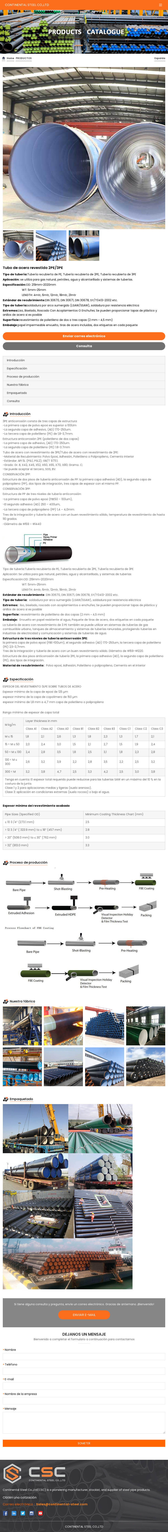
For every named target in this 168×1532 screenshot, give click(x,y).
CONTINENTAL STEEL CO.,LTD (27, 5)
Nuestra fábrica (17, 385)
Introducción (16, 360)
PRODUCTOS (24, 58)
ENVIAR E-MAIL (84, 1315)
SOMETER (84, 1443)
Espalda (159, 58)
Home (10, 58)
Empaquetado (17, 393)
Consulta (84, 346)
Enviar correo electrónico (84, 336)
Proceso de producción (23, 377)
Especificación (17, 368)
